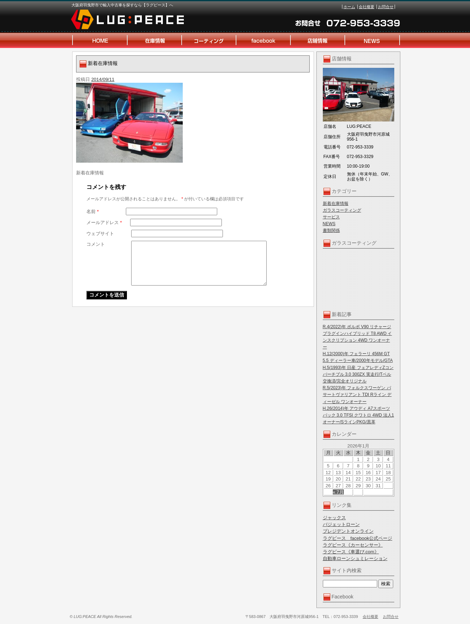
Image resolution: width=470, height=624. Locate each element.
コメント (95, 244)
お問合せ (386, 7)
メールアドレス (104, 222)
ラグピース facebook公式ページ (357, 538)
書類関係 (331, 230)
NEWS (329, 223)
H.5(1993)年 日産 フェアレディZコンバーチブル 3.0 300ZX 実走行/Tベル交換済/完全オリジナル (358, 374)
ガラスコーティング (342, 210)
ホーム (349, 7)
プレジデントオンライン (348, 531)
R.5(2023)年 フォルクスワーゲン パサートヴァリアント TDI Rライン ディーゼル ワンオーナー (357, 394)
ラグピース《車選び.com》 (351, 551)
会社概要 (366, 7)
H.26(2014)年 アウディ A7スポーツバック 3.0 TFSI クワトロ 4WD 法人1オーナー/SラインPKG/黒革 (358, 415)
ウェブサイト (100, 233)
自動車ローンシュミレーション (355, 558)
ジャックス (334, 517)
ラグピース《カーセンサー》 (353, 545)
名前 (92, 211)
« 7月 (338, 492)
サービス (331, 217)
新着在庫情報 (335, 203)
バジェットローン (341, 524)
